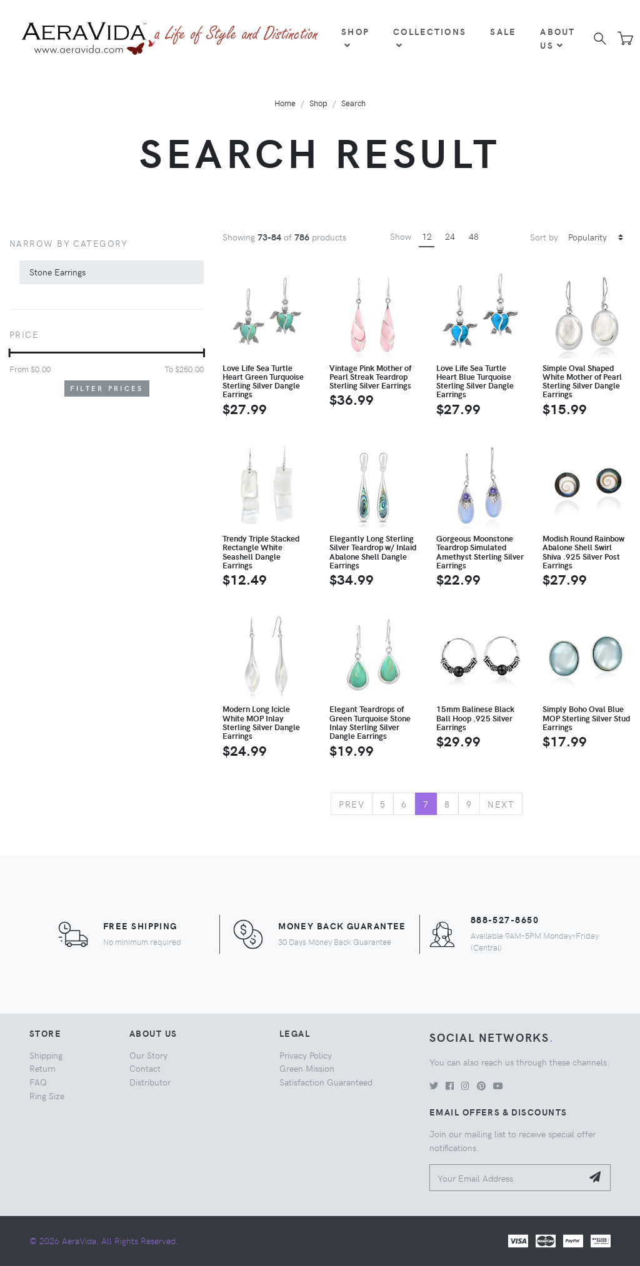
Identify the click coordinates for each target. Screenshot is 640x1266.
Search (353, 102)
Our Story (148, 1055)
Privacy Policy (305, 1055)
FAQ (38, 1082)
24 (450, 236)
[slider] (10, 353)
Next (501, 804)
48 (474, 236)
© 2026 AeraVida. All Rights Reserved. (103, 1240)
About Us (557, 38)
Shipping (45, 1055)
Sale (503, 31)
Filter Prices (107, 388)
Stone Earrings (57, 271)
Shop (355, 37)
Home (285, 102)
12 (427, 236)
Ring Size (46, 1095)
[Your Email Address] (505, 1177)
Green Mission (306, 1068)
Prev (351, 804)
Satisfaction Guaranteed (325, 1082)
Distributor (150, 1082)
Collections (429, 37)
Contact (145, 1068)
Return (42, 1068)
